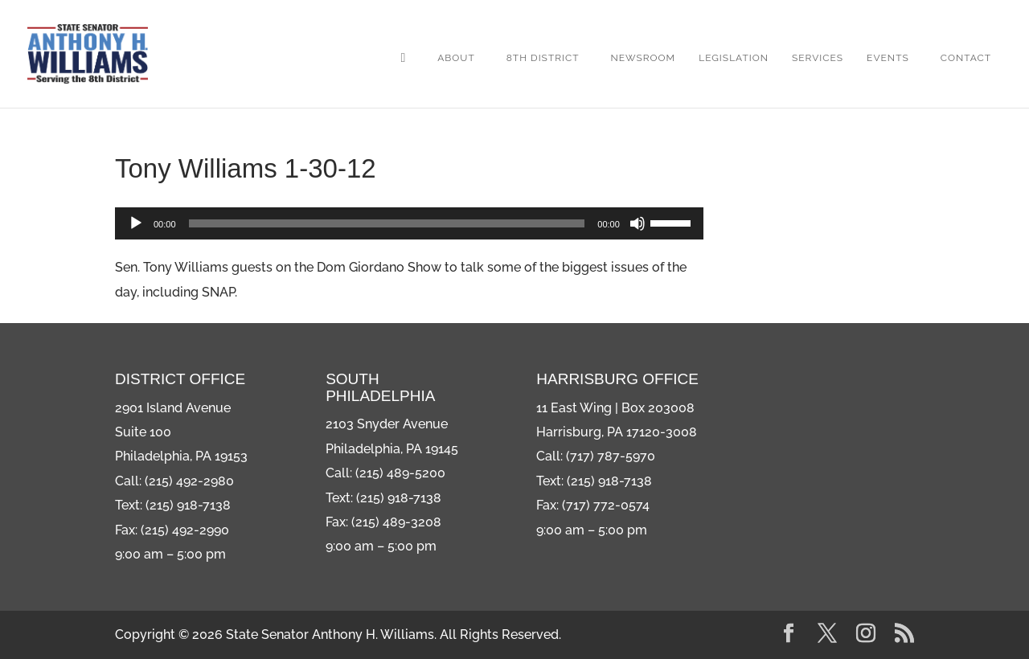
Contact (966, 57)
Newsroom (643, 57)
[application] (409, 223)
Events (888, 57)
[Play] (136, 223)
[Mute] (637, 223)
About (456, 57)
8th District (543, 57)
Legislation (734, 57)
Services (817, 57)
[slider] (387, 223)
